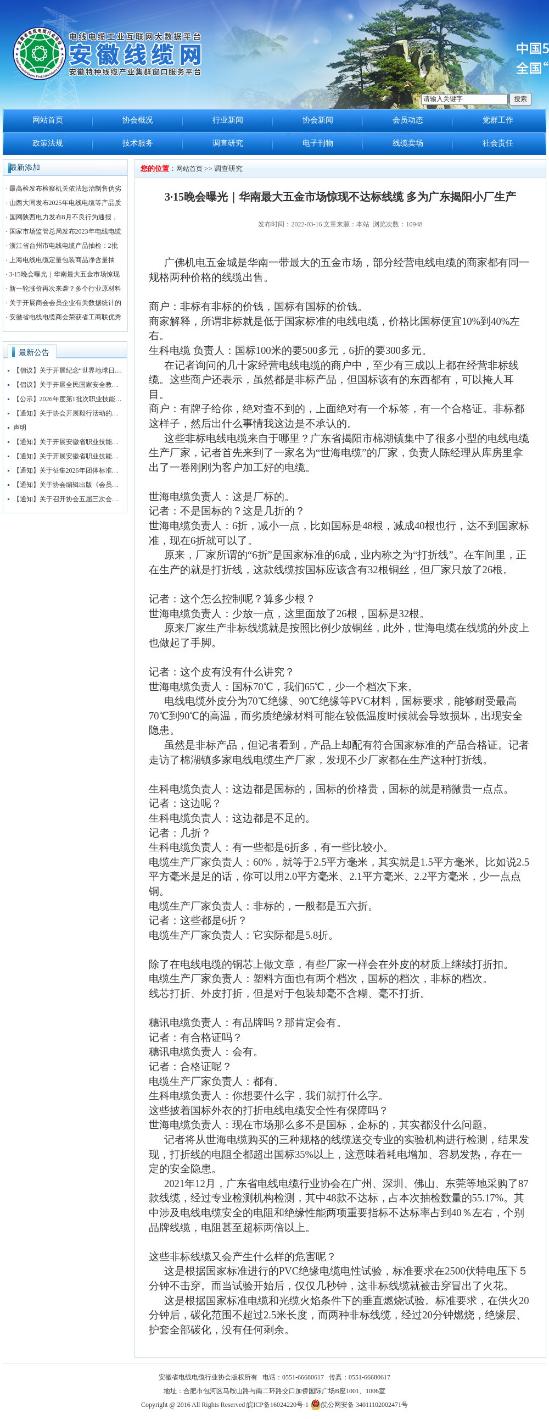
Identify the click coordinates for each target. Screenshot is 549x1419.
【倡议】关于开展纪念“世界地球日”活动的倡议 (68, 370)
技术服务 (137, 143)
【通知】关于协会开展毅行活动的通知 (68, 413)
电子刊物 (317, 143)
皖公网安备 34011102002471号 (359, 1404)
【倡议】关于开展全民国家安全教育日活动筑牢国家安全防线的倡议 (68, 385)
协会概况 (137, 120)
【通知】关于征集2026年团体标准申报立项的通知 (68, 470)
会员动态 (408, 120)
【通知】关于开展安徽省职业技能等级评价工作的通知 (68, 442)
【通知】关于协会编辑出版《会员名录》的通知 (68, 485)
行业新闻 (227, 120)
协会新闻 (317, 120)
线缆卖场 (408, 143)
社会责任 (498, 143)
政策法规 (47, 143)
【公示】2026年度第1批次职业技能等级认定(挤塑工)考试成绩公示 (68, 399)
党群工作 (498, 120)
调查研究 (227, 143)
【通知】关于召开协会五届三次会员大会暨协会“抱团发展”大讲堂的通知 (68, 499)
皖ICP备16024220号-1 (278, 1405)
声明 (19, 427)
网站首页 (47, 120)
